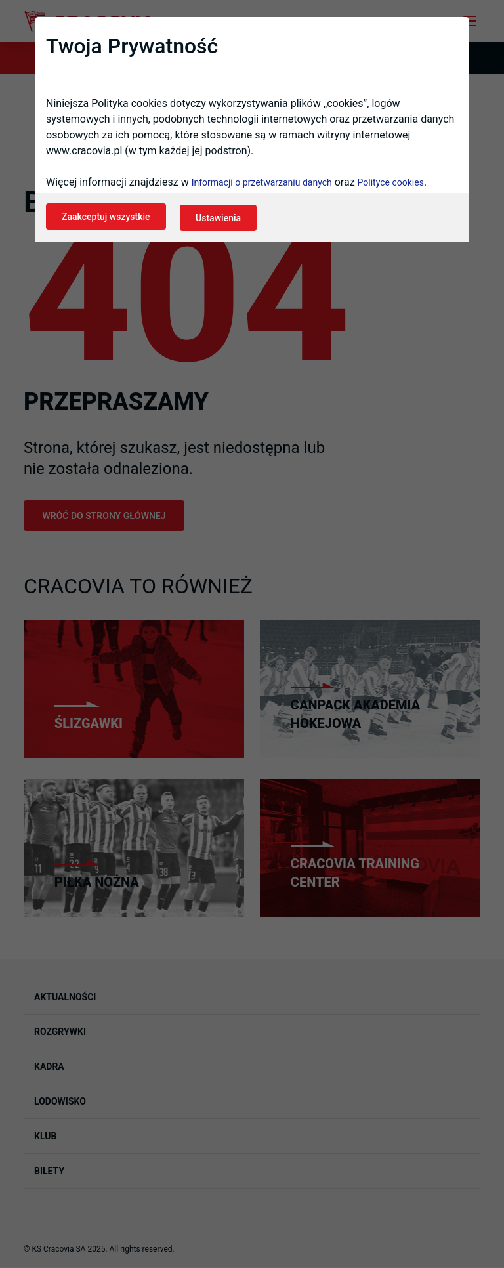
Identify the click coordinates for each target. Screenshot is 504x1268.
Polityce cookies (391, 186)
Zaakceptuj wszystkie (106, 220)
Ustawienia (222, 220)
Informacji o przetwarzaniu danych (262, 186)
